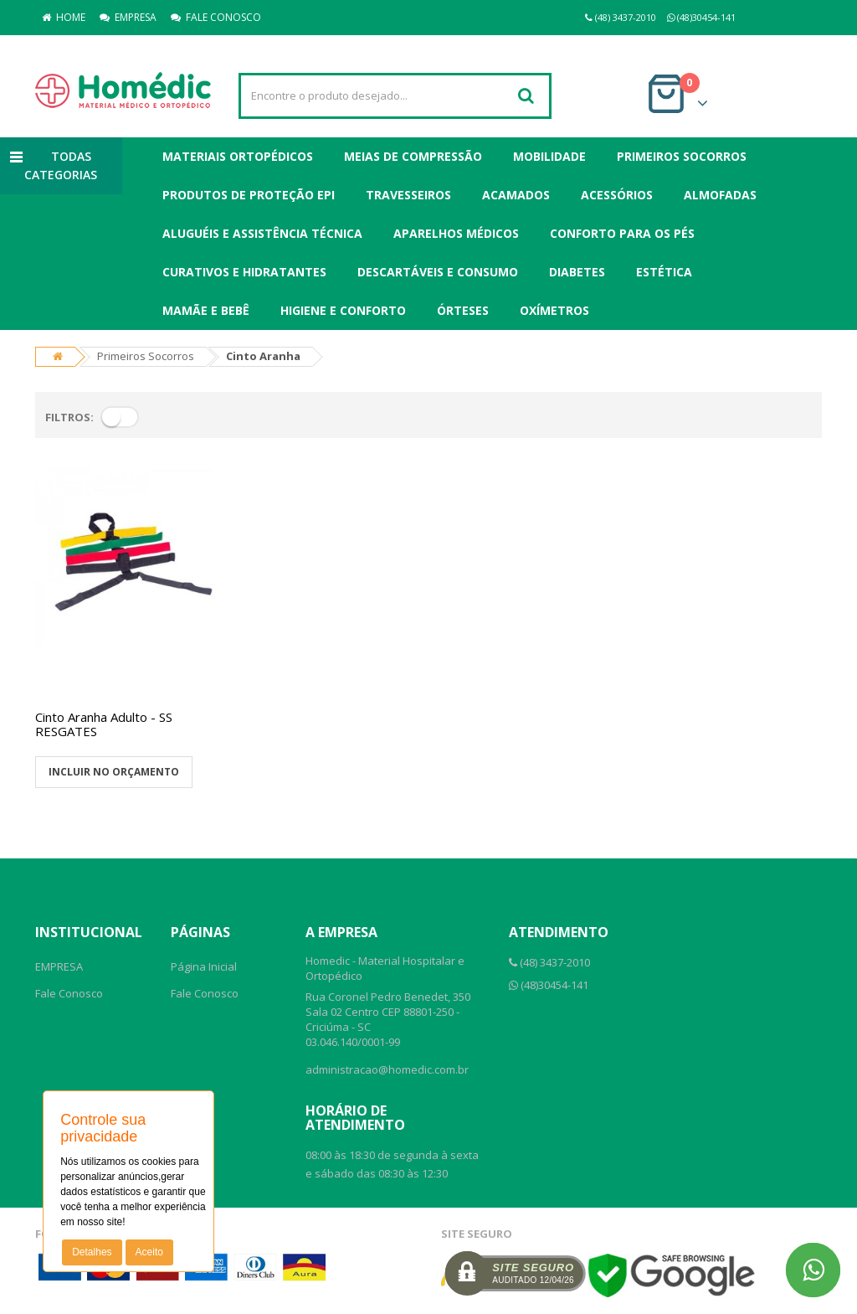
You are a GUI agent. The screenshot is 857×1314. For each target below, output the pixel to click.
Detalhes (91, 1252)
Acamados (516, 195)
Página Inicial (204, 966)
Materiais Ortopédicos (237, 156)
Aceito (149, 1252)
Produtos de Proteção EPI (248, 195)
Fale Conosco (69, 993)
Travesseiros (408, 195)
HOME (63, 17)
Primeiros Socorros (682, 156)
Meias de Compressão (413, 156)
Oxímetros (554, 310)
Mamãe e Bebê (205, 310)
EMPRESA (128, 17)
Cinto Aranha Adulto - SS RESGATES (103, 724)
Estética (664, 272)
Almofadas (720, 195)
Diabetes (577, 272)
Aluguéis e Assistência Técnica (262, 233)
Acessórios (617, 195)
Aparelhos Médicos (456, 233)
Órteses (463, 310)
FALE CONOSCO (216, 17)
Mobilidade (549, 156)
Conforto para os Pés (622, 233)
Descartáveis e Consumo (437, 272)
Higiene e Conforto (343, 310)
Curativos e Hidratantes (244, 272)
